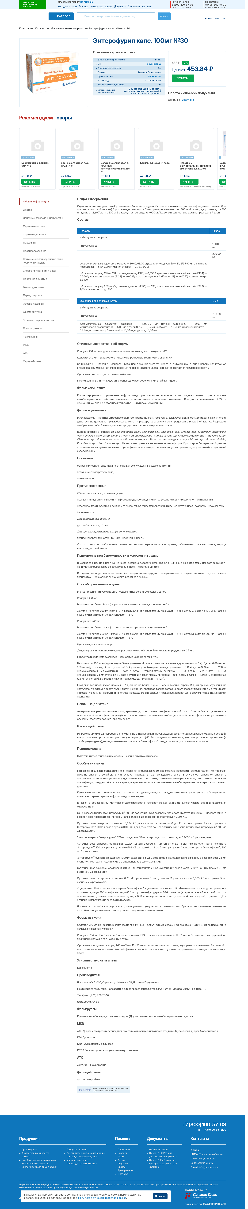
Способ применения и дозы (39, 271)
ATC (25, 353)
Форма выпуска (32, 312)
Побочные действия (35, 279)
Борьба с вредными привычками (40, 1156)
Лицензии (123, 1160)
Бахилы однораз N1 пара (154, 162)
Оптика (26, 1152)
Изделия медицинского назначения (86, 1147)
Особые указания (33, 304)
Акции (121, 1152)
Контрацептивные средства (82, 1152)
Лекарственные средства (36, 1147)
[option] (37, 159)
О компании (134, 6)
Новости (122, 1147)
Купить (183, 79)
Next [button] (226, 159)
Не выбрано (87, 2)
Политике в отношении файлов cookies (102, 1197)
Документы (120, 6)
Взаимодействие (33, 287)
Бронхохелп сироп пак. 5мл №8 (35, 164)
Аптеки (108, 6)
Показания (29, 243)
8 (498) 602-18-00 (215, 5)
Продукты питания (77, 1143)
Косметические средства (36, 1160)
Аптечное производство (91, 6)
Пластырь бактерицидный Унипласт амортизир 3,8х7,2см (195, 165)
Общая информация (36, 202)
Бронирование (126, 1169)
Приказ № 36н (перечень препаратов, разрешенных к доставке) (164, 1161)
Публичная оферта (159, 1143)
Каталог (56, 16)
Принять (159, 1196)
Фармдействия (32, 361)
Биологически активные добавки (40, 1164)
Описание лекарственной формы (43, 218)
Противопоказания (34, 251)
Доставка (123, 1173)
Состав (27, 210)
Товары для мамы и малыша (82, 1160)
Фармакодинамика (34, 234)
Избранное (51, 132)
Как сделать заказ (67, 6)
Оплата (122, 1164)
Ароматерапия (30, 1143)
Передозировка (32, 295)
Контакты (147, 6)
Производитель (32, 328)
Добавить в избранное (174, 58)
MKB (26, 345)
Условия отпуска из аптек (38, 320)
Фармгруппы (30, 337)
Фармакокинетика (34, 226)
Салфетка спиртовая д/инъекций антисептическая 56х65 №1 (115, 167)
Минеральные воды (77, 1156)
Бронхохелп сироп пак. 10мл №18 (75, 164)
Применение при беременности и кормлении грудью (43, 261)
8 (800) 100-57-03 (182, 5)
